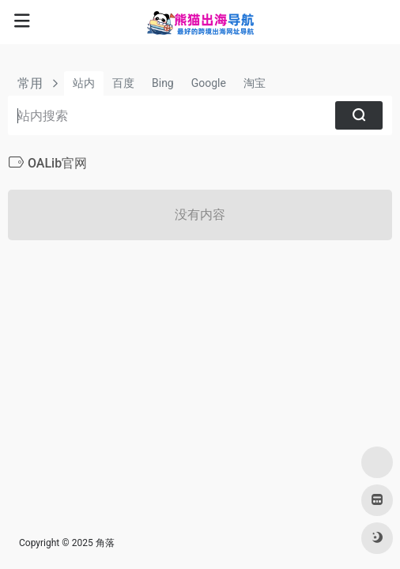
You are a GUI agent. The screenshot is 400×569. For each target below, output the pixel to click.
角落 (105, 542)
